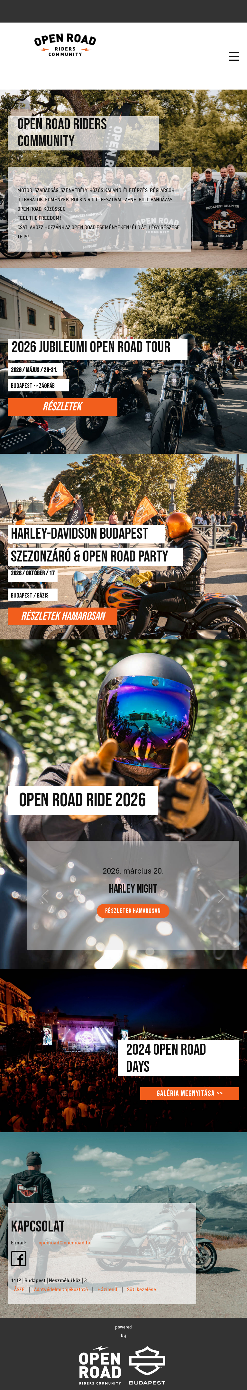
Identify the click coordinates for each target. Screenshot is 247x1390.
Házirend (107, 1290)
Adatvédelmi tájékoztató (61, 1290)
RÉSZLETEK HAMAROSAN (133, 911)
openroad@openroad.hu (65, 1243)
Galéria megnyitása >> (190, 1093)
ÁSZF (19, 1290)
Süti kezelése (141, 1290)
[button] (45, 896)
